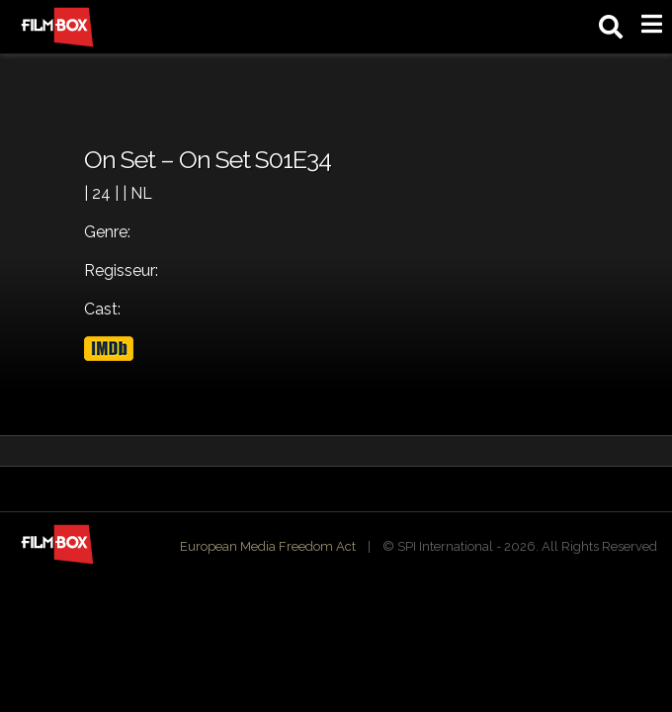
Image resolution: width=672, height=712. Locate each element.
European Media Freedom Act (268, 546)
